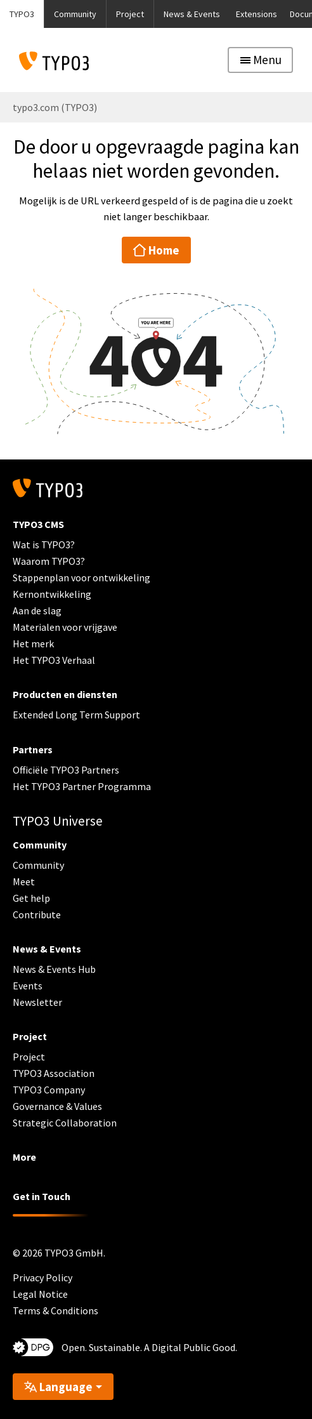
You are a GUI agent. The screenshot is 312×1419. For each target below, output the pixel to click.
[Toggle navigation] (260, 60)
